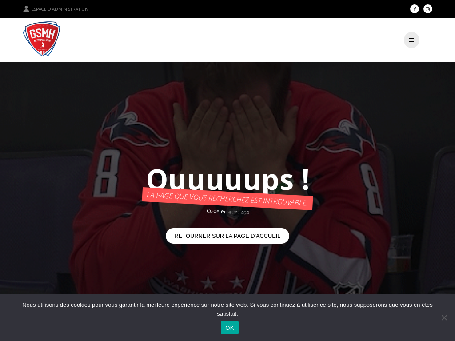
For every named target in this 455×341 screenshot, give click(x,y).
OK (229, 328)
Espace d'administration (55, 8)
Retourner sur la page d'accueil (228, 236)
